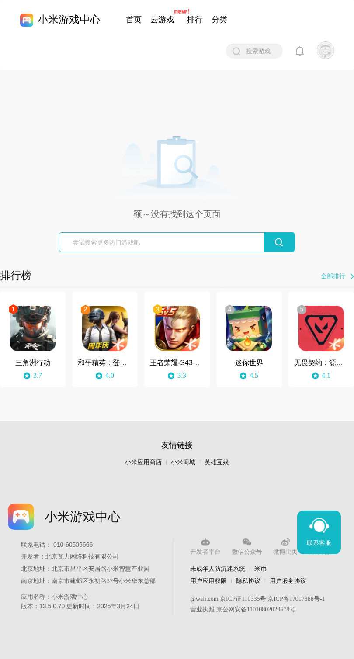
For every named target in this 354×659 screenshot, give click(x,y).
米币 (260, 568)
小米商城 (183, 462)
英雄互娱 (217, 462)
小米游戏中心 (69, 19)
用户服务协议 (288, 580)
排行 (195, 19)
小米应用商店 (143, 462)
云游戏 (162, 19)
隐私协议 (248, 580)
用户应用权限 (208, 580)
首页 (134, 19)
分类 (219, 19)
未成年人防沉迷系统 (217, 568)
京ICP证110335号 (243, 599)
